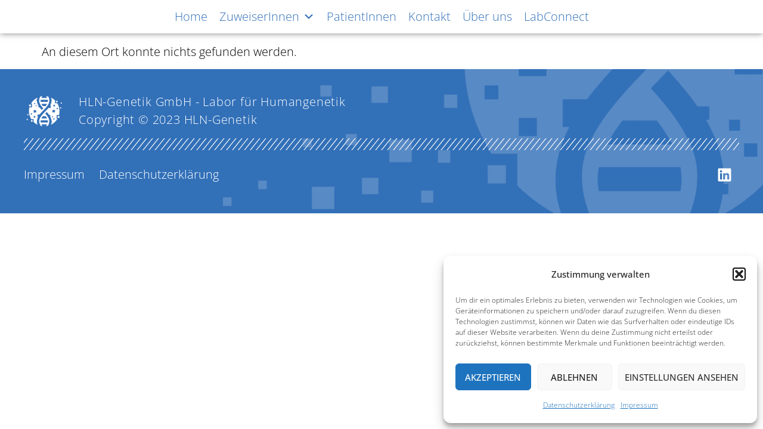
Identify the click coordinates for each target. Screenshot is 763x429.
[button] (739, 274)
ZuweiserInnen (267, 16)
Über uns (487, 16)
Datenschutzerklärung (579, 405)
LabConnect (556, 16)
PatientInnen (361, 16)
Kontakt (429, 16)
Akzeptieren (493, 377)
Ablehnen (574, 377)
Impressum (639, 405)
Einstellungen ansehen (682, 377)
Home (191, 16)
